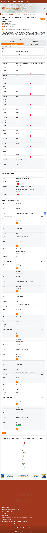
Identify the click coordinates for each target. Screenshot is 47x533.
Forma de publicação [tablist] (12, 44)
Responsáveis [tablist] (34, 44)
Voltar (3, 432)
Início (3, 14)
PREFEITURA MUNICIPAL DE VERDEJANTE (17, 27)
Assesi (18, 531)
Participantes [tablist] (34, 41)
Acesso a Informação (9, 14)
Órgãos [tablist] (12, 41)
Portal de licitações (18, 14)
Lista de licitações (27, 14)
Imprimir (42, 19)
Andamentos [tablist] (23, 39)
